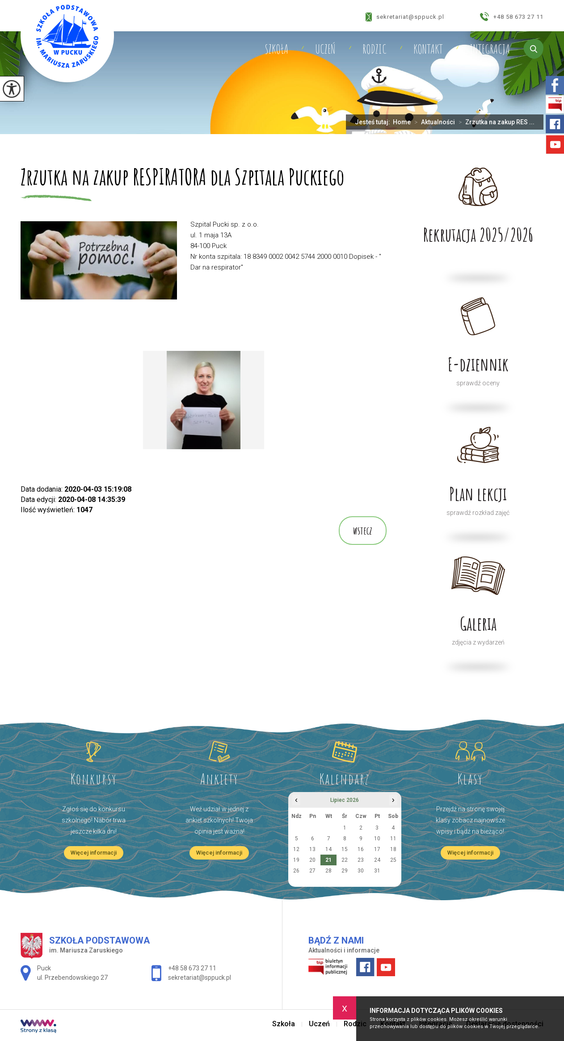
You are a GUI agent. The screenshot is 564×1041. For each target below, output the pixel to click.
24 (377, 860)
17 (377, 849)
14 (328, 849)
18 (393, 849)
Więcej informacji (94, 852)
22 (344, 860)
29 (344, 871)
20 (312, 860)
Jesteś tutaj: (374, 122)
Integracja (490, 49)
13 (312, 849)
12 (296, 849)
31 (377, 871)
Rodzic (374, 49)
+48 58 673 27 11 (511, 16)
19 (296, 860)
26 (296, 871)
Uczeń (325, 49)
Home (402, 122)
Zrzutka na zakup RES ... (495, 122)
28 (328, 871)
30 (361, 871)
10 (377, 838)
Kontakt (428, 49)
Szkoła (276, 49)
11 (393, 838)
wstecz (362, 530)
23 (361, 860)
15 (344, 849)
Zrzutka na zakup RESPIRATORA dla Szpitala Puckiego (182, 177)
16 (361, 849)
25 (393, 860)
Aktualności (433, 122)
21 (328, 860)
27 (312, 871)
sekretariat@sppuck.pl (405, 17)
